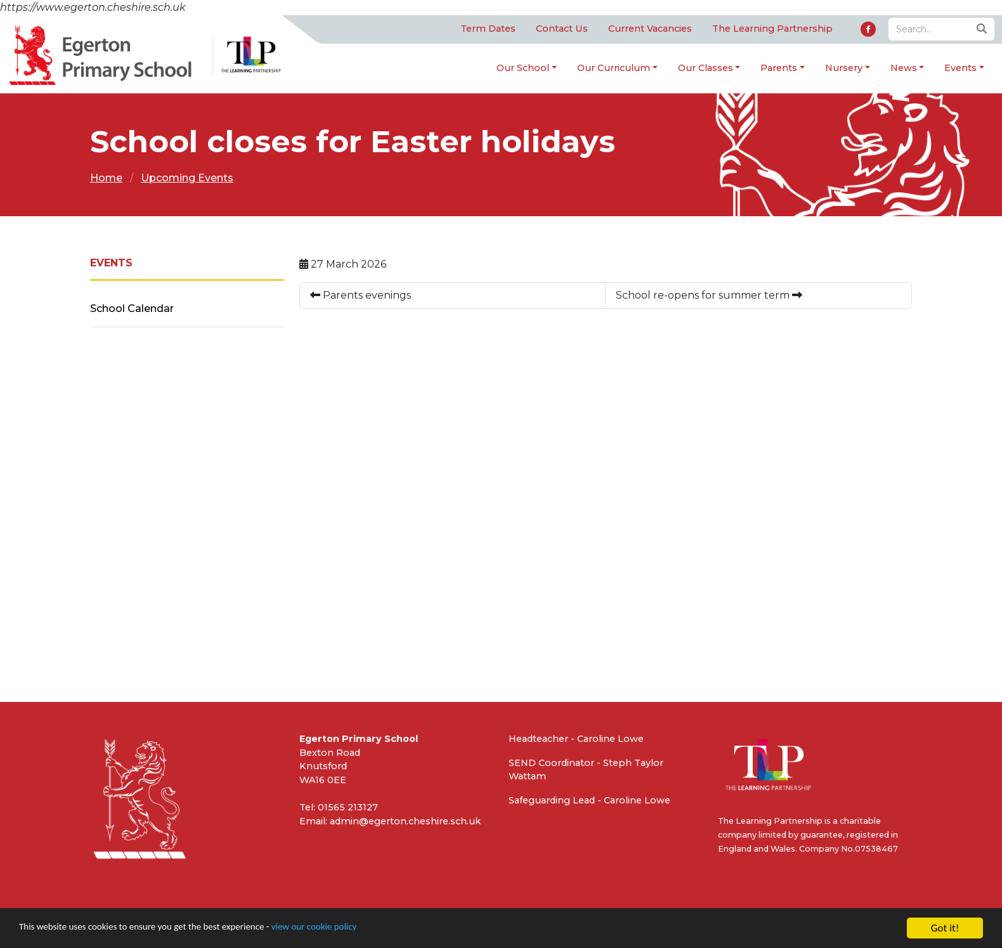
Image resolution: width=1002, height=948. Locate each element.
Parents (778, 68)
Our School (523, 68)
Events (960, 68)
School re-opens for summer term (709, 296)
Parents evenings (360, 296)
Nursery (843, 68)
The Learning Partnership (772, 29)
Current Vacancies (650, 29)
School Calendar (132, 309)
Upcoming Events (187, 178)
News (903, 68)
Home (106, 178)
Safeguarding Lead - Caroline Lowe (589, 801)
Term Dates (488, 29)
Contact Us (562, 29)
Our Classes (705, 68)
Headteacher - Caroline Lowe (576, 739)
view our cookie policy (354, 928)
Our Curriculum (613, 68)
